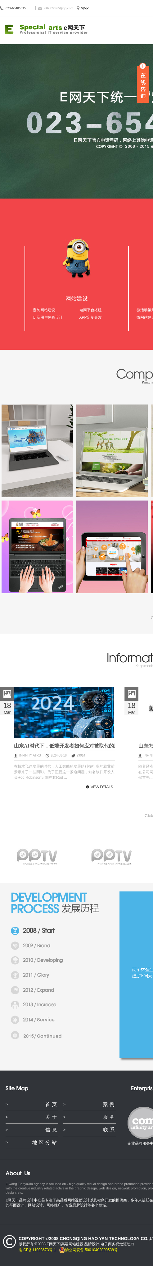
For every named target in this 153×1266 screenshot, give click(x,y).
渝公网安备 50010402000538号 (88, 1250)
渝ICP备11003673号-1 (37, 1250)
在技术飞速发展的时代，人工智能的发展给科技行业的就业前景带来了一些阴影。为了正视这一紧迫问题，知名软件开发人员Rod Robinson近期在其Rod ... (64, 772)
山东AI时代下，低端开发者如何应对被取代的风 (64, 745)
